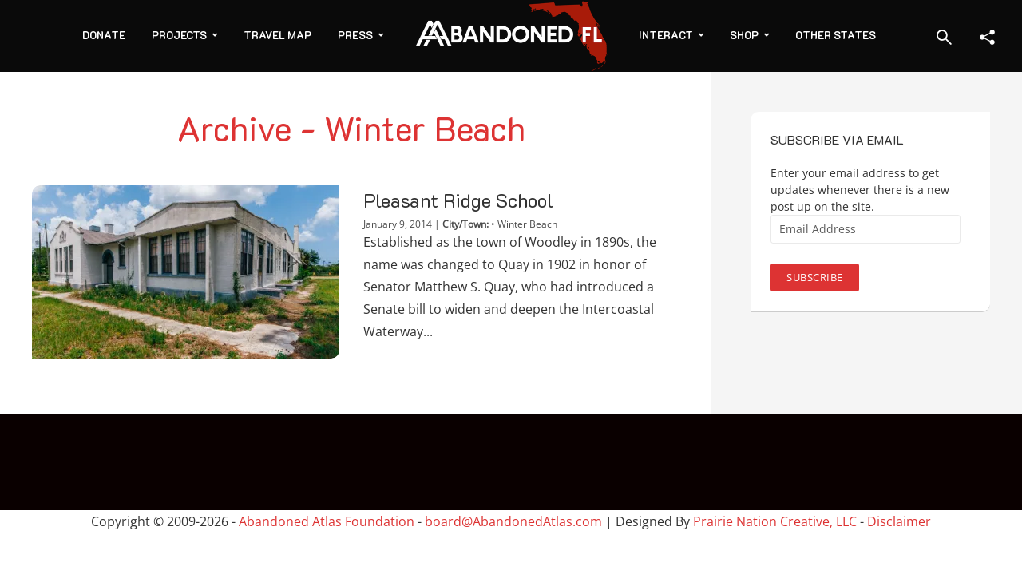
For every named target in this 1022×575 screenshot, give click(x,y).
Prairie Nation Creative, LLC (776, 521)
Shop (744, 35)
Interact (666, 35)
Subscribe (814, 277)
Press (355, 35)
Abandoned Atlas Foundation (326, 521)
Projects (179, 35)
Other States (835, 35)
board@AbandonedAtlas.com (513, 521)
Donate (103, 35)
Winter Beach (527, 224)
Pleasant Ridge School (458, 200)
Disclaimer (899, 521)
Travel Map (277, 35)
